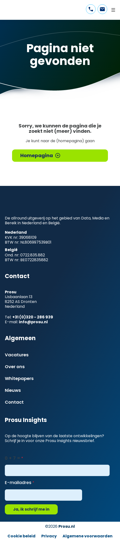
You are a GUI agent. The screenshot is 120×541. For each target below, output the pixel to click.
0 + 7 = (12, 458)
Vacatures (16, 355)
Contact (14, 402)
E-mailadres (18, 482)
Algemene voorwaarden (88, 536)
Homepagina (36, 155)
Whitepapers (19, 378)
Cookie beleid (21, 536)
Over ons (15, 367)
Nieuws (13, 390)
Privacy (49, 536)
